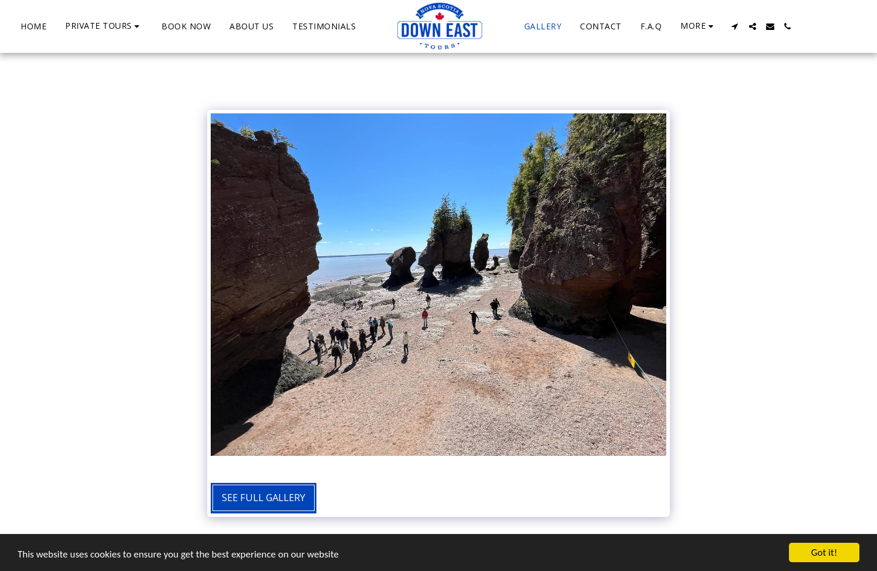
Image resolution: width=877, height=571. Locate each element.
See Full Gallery (263, 497)
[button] (103, 26)
